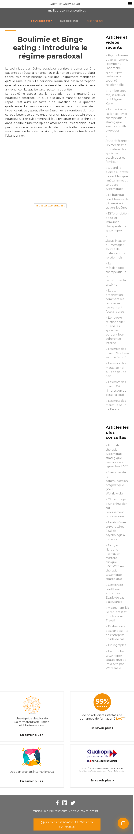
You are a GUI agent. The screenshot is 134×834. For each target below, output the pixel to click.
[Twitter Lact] (72, 802)
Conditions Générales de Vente (50, 811)
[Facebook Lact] (57, 802)
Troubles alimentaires (50, 206)
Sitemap (94, 811)
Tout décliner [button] (68, 21)
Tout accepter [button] (41, 21)
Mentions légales (78, 811)
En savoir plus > (31, 735)
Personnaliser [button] (93, 21)
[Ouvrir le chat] (123, 823)
